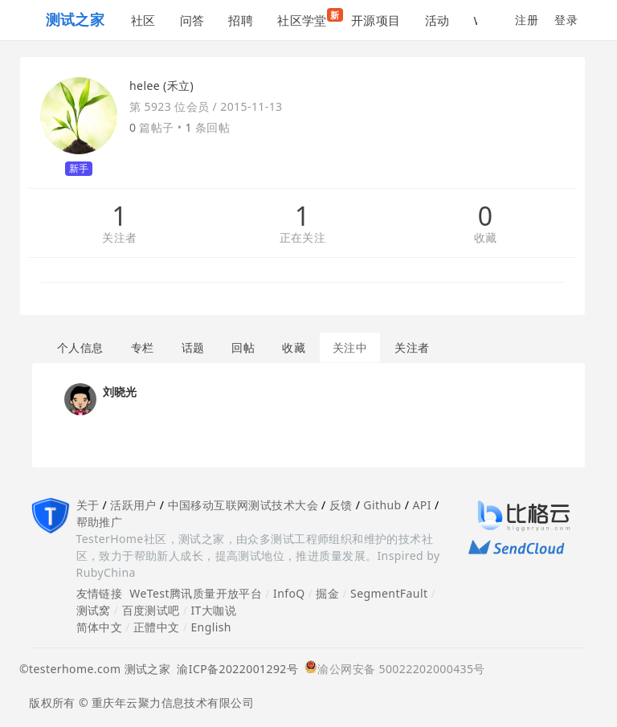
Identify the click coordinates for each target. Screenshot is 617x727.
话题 (193, 347)
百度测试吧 (151, 610)
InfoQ (289, 593)
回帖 (243, 347)
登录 (566, 19)
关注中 (350, 347)
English (210, 627)
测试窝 (93, 610)
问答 (192, 20)
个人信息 (80, 347)
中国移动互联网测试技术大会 (243, 505)
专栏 (142, 347)
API (421, 505)
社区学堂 (308, 18)
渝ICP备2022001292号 (234, 668)
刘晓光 (120, 391)
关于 (88, 505)
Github (382, 505)
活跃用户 (133, 505)
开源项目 (376, 20)
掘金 (327, 593)
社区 (143, 20)
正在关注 (303, 238)
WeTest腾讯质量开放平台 (195, 593)
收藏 (485, 238)
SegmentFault (388, 593)
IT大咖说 (213, 610)
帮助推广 (99, 521)
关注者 (119, 238)
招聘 (240, 20)
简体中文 (99, 627)
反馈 (341, 505)
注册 (526, 19)
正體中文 (156, 627)
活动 (437, 20)
